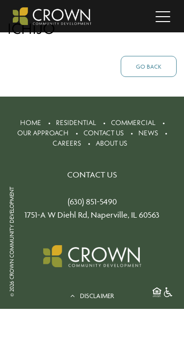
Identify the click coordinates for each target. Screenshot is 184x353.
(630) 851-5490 (92, 201)
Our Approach (43, 132)
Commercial (133, 122)
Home (30, 122)
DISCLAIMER (92, 296)
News (148, 132)
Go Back (148, 66)
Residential (76, 122)
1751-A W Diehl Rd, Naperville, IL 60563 (92, 215)
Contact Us (103, 132)
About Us (111, 143)
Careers (67, 143)
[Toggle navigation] (163, 16)
